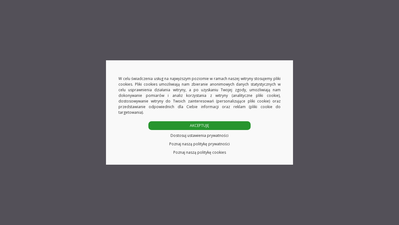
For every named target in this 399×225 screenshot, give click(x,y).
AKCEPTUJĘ (199, 125)
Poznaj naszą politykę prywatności (199, 144)
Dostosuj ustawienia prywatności (199, 135)
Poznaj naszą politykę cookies (199, 152)
